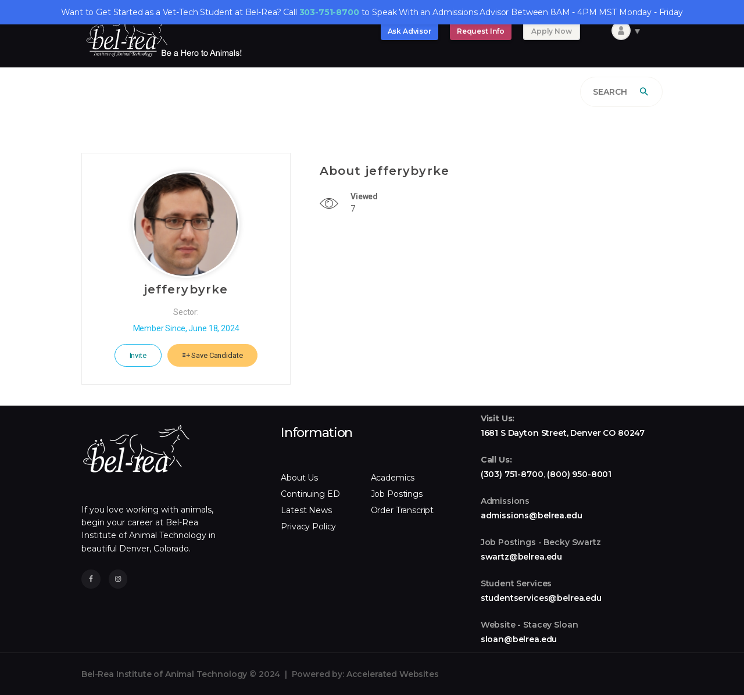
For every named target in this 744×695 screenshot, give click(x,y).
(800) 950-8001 (579, 474)
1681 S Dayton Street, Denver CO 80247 (563, 433)
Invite (138, 355)
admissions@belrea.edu (531, 515)
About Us (299, 477)
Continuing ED (310, 494)
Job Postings (397, 494)
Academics (393, 477)
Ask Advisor (409, 31)
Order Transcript (402, 510)
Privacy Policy (308, 526)
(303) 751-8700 (512, 474)
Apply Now (551, 31)
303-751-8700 (329, 12)
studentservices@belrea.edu (541, 598)
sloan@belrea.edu (519, 639)
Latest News (306, 510)
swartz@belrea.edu (521, 556)
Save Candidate (213, 355)
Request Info (481, 31)
